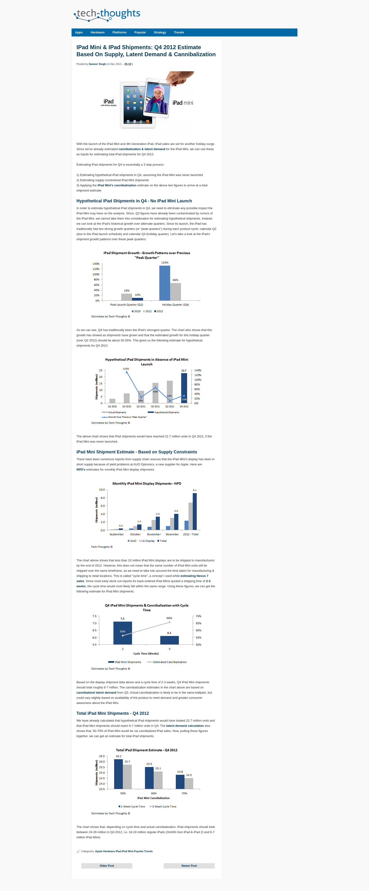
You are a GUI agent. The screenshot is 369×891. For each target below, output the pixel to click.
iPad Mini (127, 851)
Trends (179, 32)
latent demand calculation (185, 725)
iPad (118, 851)
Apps (79, 32)
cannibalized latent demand (96, 692)
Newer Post (189, 865)
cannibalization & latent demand (142, 149)
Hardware (97, 32)
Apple (98, 851)
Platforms (119, 32)
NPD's (80, 469)
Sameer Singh (97, 64)
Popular (140, 32)
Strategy (160, 32)
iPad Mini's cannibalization (117, 185)
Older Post (107, 865)
